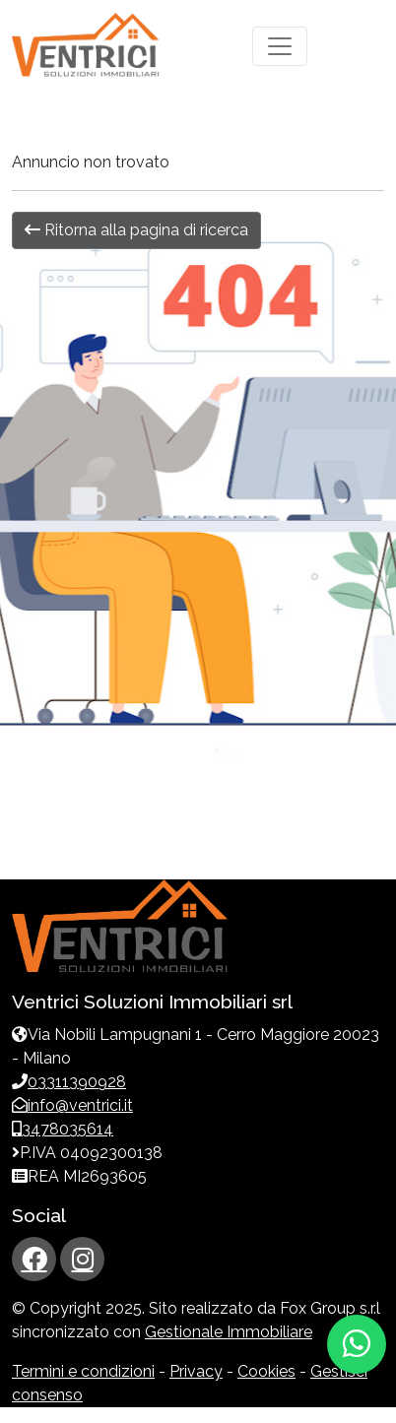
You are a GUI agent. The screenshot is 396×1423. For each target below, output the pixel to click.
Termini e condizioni (83, 1371)
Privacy (196, 1371)
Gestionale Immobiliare (228, 1332)
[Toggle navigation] (279, 46)
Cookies (266, 1371)
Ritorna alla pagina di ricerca (136, 230)
